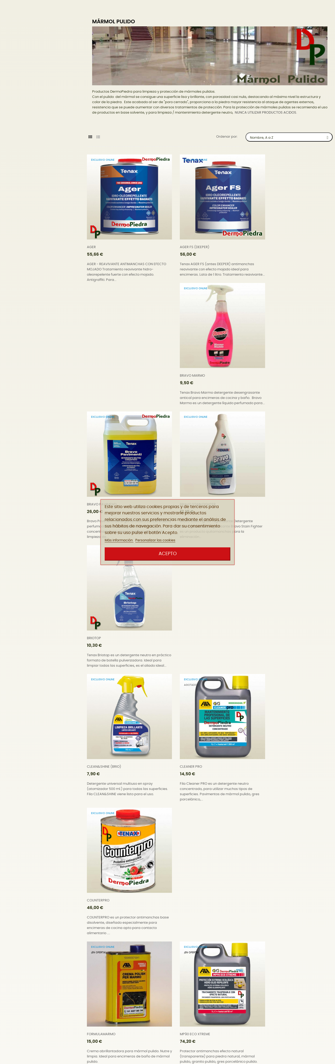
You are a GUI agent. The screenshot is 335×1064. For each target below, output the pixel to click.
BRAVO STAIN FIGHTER (189, 364)
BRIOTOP (263, 364)
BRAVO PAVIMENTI (101, 364)
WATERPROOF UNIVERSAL (107, 990)
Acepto (168, 553)
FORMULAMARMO (101, 614)
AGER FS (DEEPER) (186, 239)
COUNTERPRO (267, 489)
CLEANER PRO (182, 489)
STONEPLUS (265, 865)
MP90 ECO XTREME (186, 614)
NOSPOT (93, 740)
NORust (262, 614)
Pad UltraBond (183, 740)
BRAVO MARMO (268, 239)
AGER (91, 239)
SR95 (175, 865)
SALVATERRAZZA (100, 865)
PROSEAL (263, 740)
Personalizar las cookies (155, 540)
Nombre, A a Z (291, 137)
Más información (119, 540)
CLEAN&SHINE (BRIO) (104, 489)
